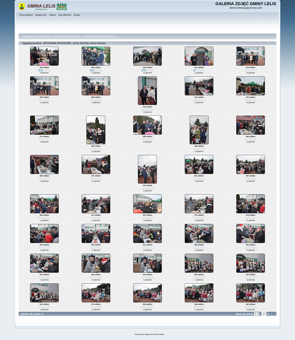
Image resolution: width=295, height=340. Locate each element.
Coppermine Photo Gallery (154, 334)
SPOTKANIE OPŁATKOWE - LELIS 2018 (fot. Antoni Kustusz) (84, 36)
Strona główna (29, 36)
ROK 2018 (45, 36)
